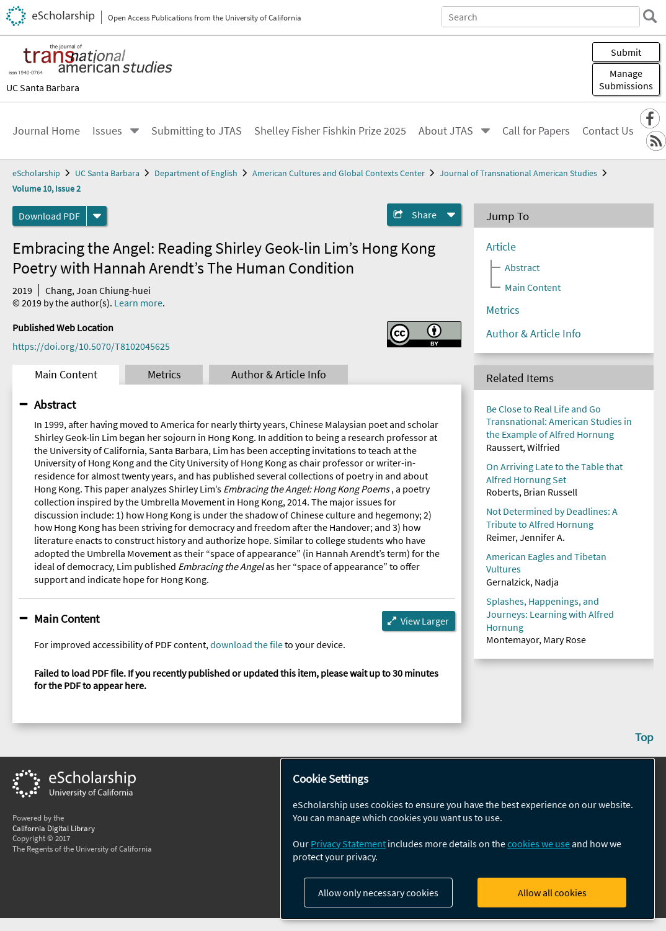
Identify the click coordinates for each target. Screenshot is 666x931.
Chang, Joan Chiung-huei (98, 290)
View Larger (425, 621)
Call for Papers (536, 131)
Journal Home (46, 131)
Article (501, 247)
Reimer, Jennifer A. (525, 537)
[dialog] (468, 839)
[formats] (97, 216)
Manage (626, 79)
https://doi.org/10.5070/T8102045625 (91, 346)
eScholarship (36, 173)
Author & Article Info (278, 374)
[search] (650, 16)
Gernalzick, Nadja (522, 582)
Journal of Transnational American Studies (518, 173)
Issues (107, 131)
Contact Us (608, 131)
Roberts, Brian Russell (531, 492)
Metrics (164, 374)
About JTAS (446, 131)
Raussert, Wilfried (523, 447)
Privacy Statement (348, 843)
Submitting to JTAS (196, 131)
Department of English (196, 173)
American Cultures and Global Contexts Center (338, 173)
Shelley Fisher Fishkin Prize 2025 (330, 131)
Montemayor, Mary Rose (536, 639)
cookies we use (538, 843)
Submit (626, 52)
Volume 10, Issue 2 (46, 188)
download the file (246, 644)
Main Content (66, 374)
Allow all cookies (552, 892)
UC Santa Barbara (42, 87)
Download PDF (49, 216)
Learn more (138, 302)
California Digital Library (53, 828)
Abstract (55, 404)
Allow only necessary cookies (378, 892)
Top (644, 736)
